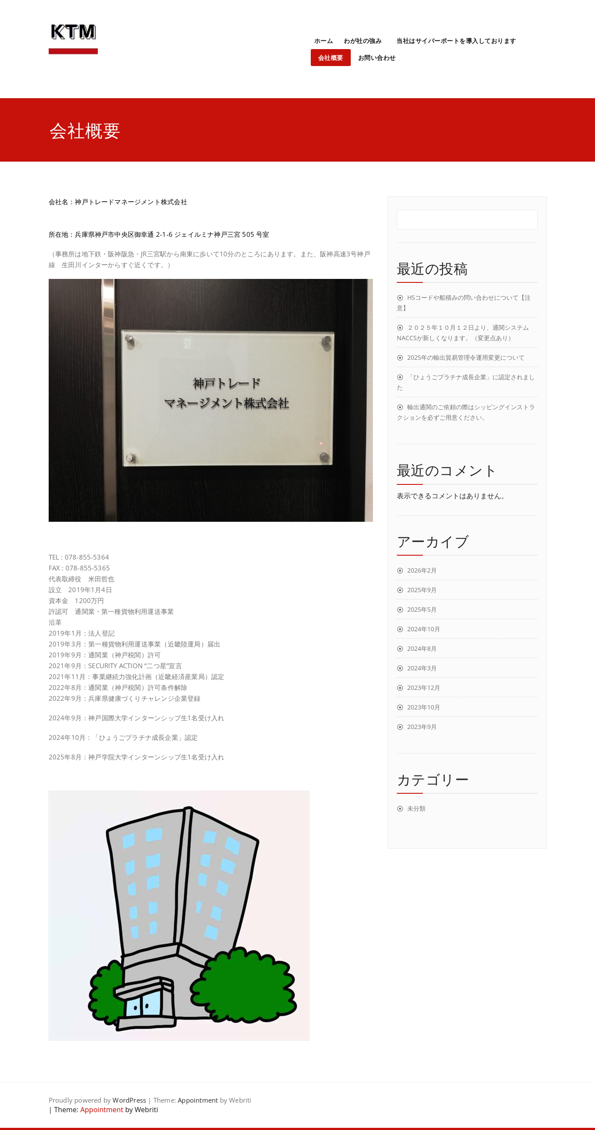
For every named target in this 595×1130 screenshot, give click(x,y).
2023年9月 (422, 726)
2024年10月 (423, 629)
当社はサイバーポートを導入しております (456, 40)
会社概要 (330, 57)
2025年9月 (422, 590)
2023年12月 (423, 687)
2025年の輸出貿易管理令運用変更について (466, 357)
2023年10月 (423, 707)
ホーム (323, 40)
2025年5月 (422, 609)
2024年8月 (422, 648)
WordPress (129, 1100)
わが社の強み (363, 40)
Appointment (198, 1100)
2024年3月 (422, 668)
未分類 (416, 808)
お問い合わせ (377, 57)
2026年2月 (422, 570)
